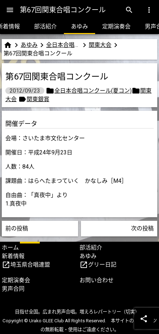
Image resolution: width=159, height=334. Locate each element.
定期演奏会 (116, 26)
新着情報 (13, 256)
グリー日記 (102, 264)
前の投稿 (16, 228)
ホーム (10, 247)
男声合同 (13, 288)
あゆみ (79, 26)
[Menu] (10, 10)
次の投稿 (142, 228)
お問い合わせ (97, 280)
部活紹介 (45, 26)
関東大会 (100, 45)
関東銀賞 (38, 99)
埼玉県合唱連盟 (30, 264)
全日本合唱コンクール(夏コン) (63, 45)
